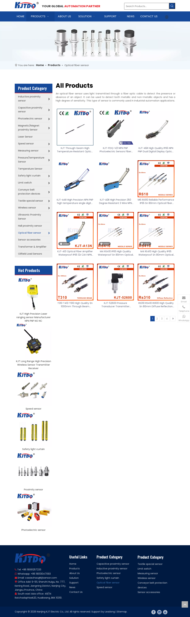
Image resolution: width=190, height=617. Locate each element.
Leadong (110, 611)
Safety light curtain (33, 449)
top (185, 604)
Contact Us (76, 592)
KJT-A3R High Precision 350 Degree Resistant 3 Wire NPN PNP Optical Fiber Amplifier (115, 201)
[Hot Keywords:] (172, 6)
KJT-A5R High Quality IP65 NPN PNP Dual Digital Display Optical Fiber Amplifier (156, 149)
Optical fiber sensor (108, 582)
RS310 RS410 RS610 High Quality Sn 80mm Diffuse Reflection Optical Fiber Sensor (156, 304)
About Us (74, 573)
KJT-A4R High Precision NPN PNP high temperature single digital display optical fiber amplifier (75, 201)
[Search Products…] (146, 6)
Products (74, 568)
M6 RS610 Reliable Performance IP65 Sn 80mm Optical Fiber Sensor (156, 201)
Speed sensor (33, 408)
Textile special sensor (150, 564)
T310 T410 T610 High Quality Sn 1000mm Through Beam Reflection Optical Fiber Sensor (75, 304)
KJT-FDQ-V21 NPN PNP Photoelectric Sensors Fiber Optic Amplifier (115, 149)
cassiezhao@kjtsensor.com (41, 577)
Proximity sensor (33, 489)
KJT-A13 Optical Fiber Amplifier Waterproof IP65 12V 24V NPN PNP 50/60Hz (75, 253)
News (72, 587)
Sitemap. (122, 611)
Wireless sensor (147, 578)
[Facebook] (153, 612)
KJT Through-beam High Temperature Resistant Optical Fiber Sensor (75, 149)
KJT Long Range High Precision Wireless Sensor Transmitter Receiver (33, 365)
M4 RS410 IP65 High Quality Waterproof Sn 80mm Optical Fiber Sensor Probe (115, 253)
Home (72, 564)
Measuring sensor (148, 573)
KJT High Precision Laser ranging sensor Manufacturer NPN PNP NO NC (33, 317)
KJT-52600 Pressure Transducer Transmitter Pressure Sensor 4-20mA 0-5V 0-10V (115, 304)
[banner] (95, 41)
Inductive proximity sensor (112, 568)
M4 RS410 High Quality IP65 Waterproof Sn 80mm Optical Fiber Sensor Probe (155, 253)
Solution (74, 578)
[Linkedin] (159, 612)
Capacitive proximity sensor (113, 564)
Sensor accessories (149, 592)
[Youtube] (165, 612)
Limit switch (144, 568)
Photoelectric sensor (33, 530)
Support (74, 582)
